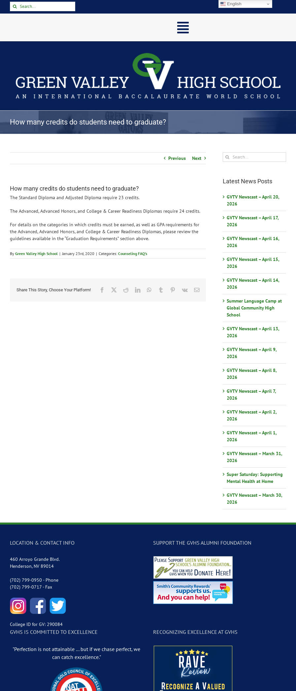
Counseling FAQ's (132, 253)
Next (196, 158)
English (230, 4)
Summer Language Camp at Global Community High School (254, 308)
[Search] (14, 6)
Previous (177, 158)
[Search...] (42, 6)
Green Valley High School (36, 253)
